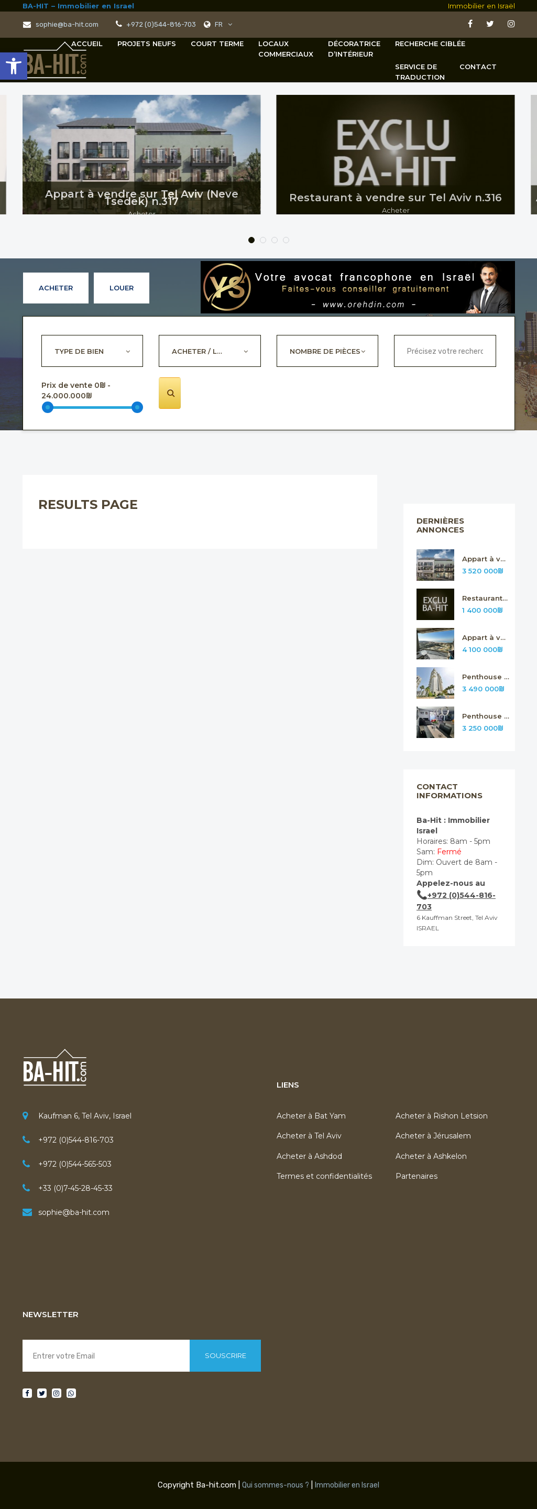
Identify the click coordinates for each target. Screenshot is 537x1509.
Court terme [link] (217, 43)
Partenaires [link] (416, 1176)
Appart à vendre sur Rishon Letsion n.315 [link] (486, 637)
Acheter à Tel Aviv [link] (309, 1136)
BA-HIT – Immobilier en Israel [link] (78, 6)
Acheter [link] (56, 288)
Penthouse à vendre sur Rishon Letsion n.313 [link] (486, 716)
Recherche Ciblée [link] (430, 43)
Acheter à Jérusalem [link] (433, 1136)
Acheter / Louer (203, 351)
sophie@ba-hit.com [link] (73, 1212)
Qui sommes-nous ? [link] (275, 1485)
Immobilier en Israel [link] (347, 1485)
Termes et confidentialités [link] (324, 1176)
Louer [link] (121, 288)
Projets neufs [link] (146, 43)
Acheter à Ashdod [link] (309, 1156)
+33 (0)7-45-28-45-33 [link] (75, 1188)
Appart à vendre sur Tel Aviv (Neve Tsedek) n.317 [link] (486, 559)
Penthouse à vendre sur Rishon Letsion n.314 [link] (486, 677)
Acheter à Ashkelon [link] (431, 1156)
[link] (13, 66)
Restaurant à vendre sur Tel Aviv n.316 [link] (486, 598)
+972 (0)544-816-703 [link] (76, 1140)
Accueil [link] (87, 43)
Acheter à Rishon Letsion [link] (442, 1116)
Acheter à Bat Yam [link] (311, 1116)
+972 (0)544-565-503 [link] (75, 1164)
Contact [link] (478, 66)
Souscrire (225, 1355)
